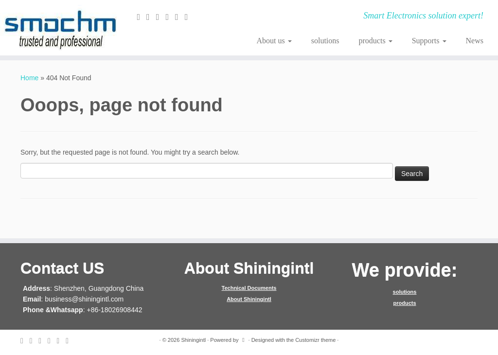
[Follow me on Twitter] (151, 17)
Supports (429, 40)
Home (29, 78)
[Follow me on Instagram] (180, 17)
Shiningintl (193, 340)
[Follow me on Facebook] (161, 17)
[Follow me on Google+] (170, 17)
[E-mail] (141, 17)
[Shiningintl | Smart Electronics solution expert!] (58, 28)
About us (274, 40)
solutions (325, 40)
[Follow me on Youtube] (190, 17)
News (474, 40)
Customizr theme (315, 340)
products (375, 40)
